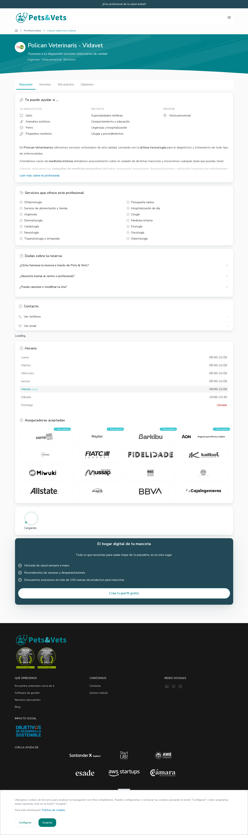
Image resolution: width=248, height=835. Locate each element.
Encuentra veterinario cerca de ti (34, 686)
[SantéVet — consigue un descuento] (45, 436)
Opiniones (87, 84)
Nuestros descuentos (28, 700)
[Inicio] (16, 30)
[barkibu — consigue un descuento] (151, 436)
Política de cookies (53, 810)
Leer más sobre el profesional (40, 176)
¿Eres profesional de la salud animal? (124, 4)
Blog (17, 707)
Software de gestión (27, 693)
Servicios (45, 84)
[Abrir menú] (229, 17)
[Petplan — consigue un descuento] (97, 436)
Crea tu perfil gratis (124, 593)
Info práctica (66, 84)
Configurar (25, 822)
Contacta (95, 686)
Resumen (25, 84)
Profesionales (32, 30)
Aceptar (47, 822)
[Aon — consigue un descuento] (204, 436)
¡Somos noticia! (99, 693)
